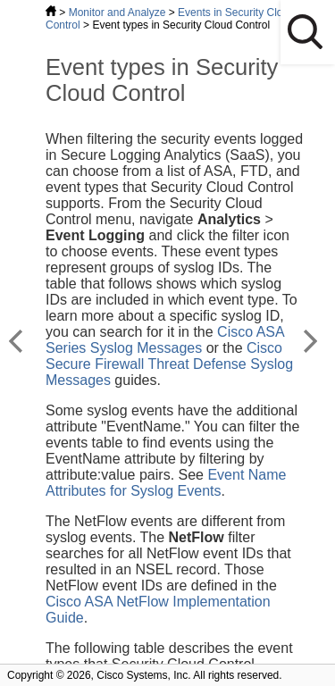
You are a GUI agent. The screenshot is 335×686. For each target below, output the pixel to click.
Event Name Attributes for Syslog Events (166, 482)
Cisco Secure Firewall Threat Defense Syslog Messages (169, 364)
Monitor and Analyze (117, 12)
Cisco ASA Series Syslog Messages (165, 340)
